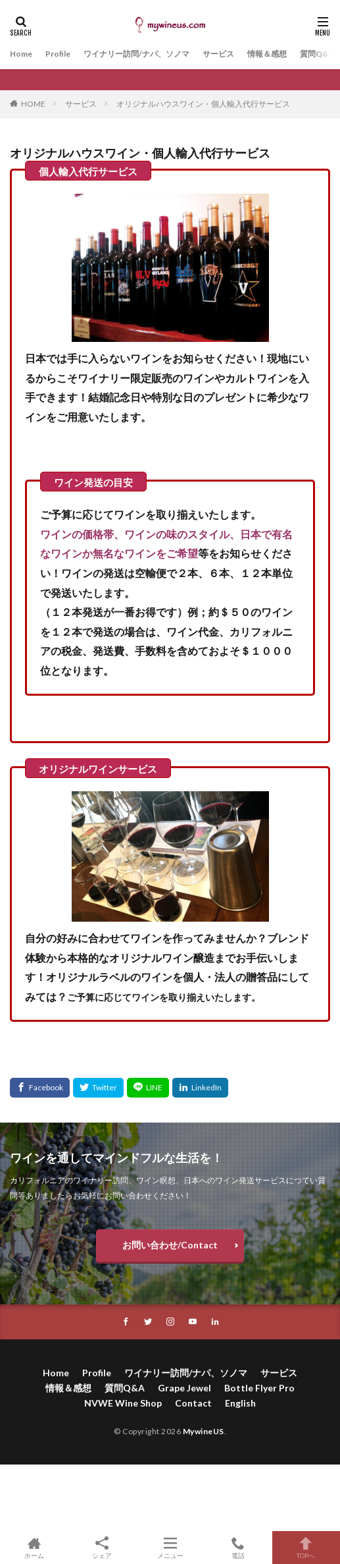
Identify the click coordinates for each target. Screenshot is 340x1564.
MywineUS (203, 1431)
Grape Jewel (184, 1387)
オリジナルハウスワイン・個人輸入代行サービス (203, 104)
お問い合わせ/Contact (170, 1244)
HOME (33, 104)
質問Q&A (317, 54)
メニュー (170, 1547)
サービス (218, 54)
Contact (193, 1403)
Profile (57, 54)
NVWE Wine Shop (123, 1403)
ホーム (34, 1547)
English (240, 1403)
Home (21, 54)
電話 (238, 1547)
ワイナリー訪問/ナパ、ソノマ (136, 54)
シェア (101, 1547)
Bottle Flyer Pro (259, 1387)
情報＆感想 (267, 54)
